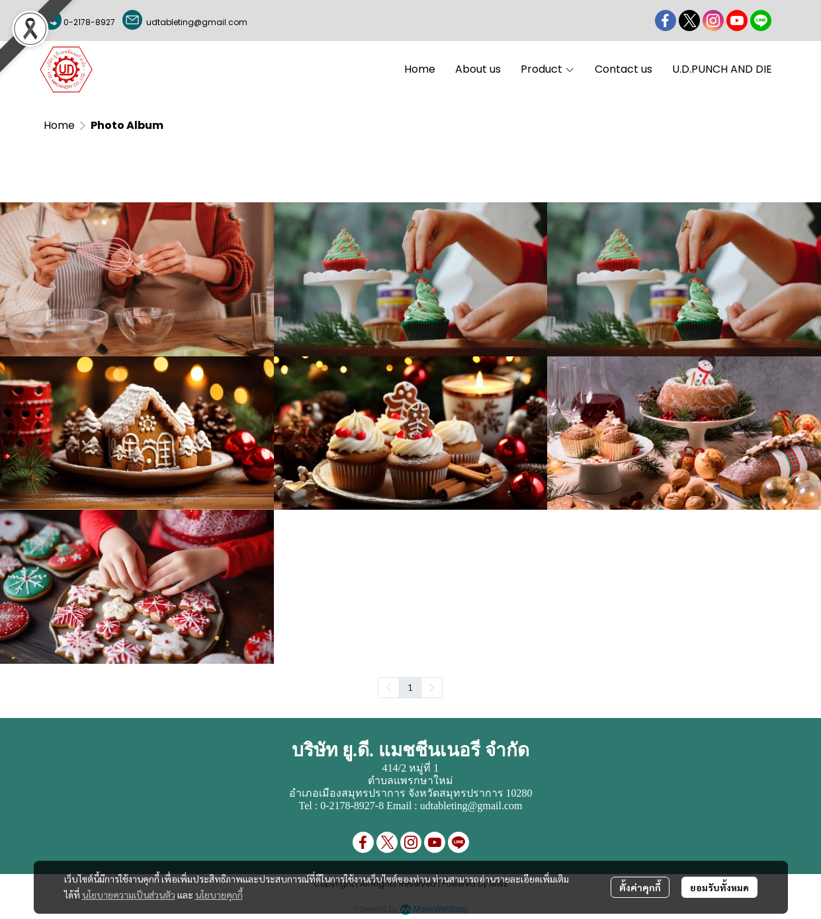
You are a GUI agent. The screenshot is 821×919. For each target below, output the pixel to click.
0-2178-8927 (89, 22)
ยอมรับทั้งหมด (719, 887)
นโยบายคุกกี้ (219, 894)
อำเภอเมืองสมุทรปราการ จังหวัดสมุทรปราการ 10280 (411, 793)
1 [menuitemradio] (410, 687)
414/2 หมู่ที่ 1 (410, 768)
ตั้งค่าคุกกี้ (640, 887)
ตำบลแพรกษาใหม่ (410, 780)
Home (59, 125)
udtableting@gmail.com (194, 22)
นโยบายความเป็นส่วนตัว (128, 894)
